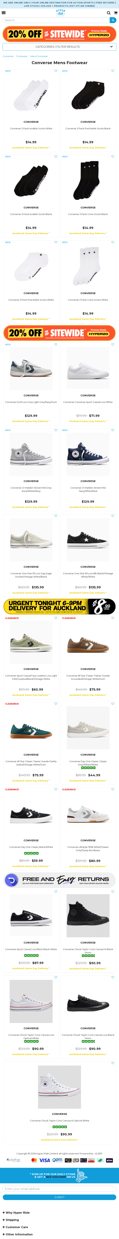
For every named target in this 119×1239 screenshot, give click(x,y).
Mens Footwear (39, 56)
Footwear (21, 56)
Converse (8, 56)
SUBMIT (59, 1197)
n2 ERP (98, 1153)
